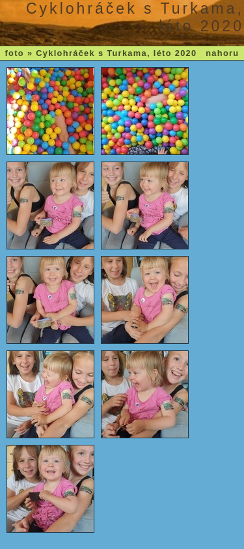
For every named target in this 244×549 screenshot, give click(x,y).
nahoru (222, 53)
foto (15, 53)
